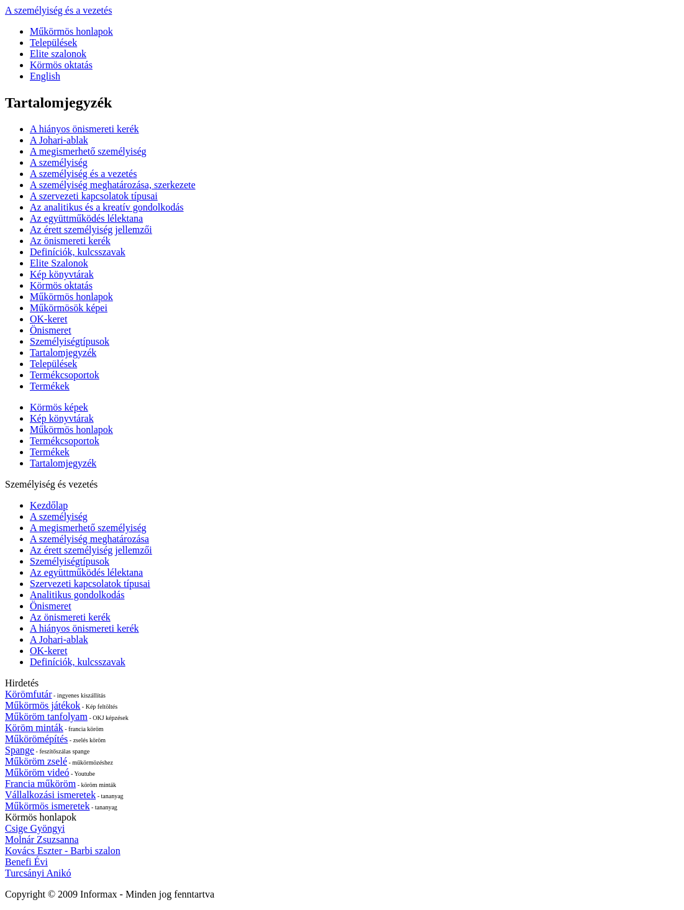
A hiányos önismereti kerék (84, 129)
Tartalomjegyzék (63, 352)
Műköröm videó (37, 772)
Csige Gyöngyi (35, 828)
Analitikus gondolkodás (77, 594)
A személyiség (59, 162)
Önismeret (50, 330)
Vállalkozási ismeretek (50, 794)
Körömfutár (28, 694)
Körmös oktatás (61, 65)
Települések (53, 42)
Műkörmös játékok (42, 705)
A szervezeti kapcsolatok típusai (94, 196)
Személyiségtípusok (69, 341)
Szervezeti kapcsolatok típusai (90, 583)
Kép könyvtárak (62, 274)
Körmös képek (59, 407)
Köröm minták (34, 727)
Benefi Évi (26, 862)
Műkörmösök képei (68, 308)
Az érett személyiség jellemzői (91, 229)
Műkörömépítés (36, 739)
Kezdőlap (49, 505)
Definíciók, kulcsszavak (77, 252)
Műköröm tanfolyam (46, 716)
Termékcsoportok (64, 375)
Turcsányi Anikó (38, 873)
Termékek (50, 386)
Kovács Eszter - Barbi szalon (63, 850)
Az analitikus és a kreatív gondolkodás (107, 207)
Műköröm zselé (36, 761)
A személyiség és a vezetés (58, 10)
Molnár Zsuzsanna (42, 839)
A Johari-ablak (59, 140)
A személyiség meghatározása (89, 539)
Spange (19, 750)
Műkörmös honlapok (71, 31)
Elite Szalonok (59, 263)
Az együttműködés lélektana (86, 218)
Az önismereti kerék (70, 240)
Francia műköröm (40, 783)
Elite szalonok (58, 53)
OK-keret (48, 319)
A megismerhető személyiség (88, 151)
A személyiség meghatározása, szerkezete (113, 185)
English (45, 76)
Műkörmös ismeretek (47, 806)
